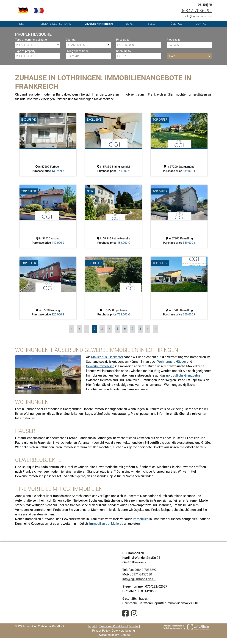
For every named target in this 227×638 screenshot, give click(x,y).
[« (71, 328)
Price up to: (123, 39)
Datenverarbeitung (123, 630)
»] (155, 328)
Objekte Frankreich (99, 23)
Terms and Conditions (113, 626)
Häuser (181, 361)
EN (205, 4)
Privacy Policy (101, 630)
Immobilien (141, 519)
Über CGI (176, 23)
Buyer (130, 23)
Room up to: (123, 51)
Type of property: (25, 51)
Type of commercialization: (32, 39)
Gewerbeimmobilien (100, 366)
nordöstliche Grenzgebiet (183, 375)
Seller (152, 23)
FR (210, 4)
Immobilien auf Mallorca (106, 523)
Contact (202, 23)
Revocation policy (108, 635)
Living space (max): (78, 51)
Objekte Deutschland (55, 23)
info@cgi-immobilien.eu (198, 16)
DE (199, 4)
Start (23, 23)
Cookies (134, 626)
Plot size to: (174, 39)
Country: (71, 39)
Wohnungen (165, 361)
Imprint (92, 626)
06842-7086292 (196, 10)
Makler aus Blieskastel (107, 357)
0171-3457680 (142, 574)
